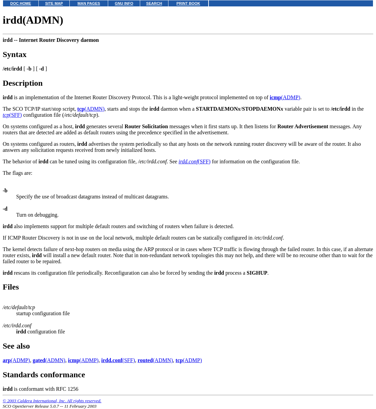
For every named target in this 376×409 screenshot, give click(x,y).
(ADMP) (285, 97)
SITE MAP (54, 3)
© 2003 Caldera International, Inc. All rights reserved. (52, 400)
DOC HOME (20, 3)
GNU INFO (124, 3)
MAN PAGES (88, 3)
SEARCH (154, 3)
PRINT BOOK (188, 3)
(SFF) (12, 115)
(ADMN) (90, 109)
